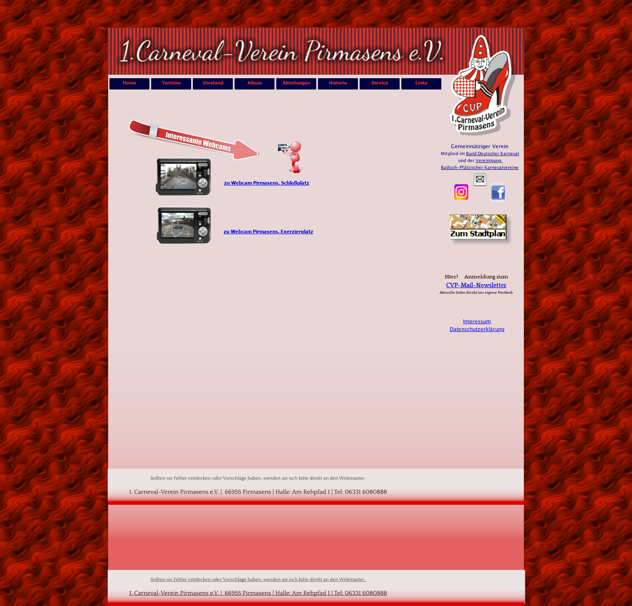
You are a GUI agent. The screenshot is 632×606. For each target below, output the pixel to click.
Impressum (477, 321)
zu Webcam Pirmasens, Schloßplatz (266, 182)
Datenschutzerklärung (477, 329)
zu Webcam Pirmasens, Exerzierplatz (268, 231)
